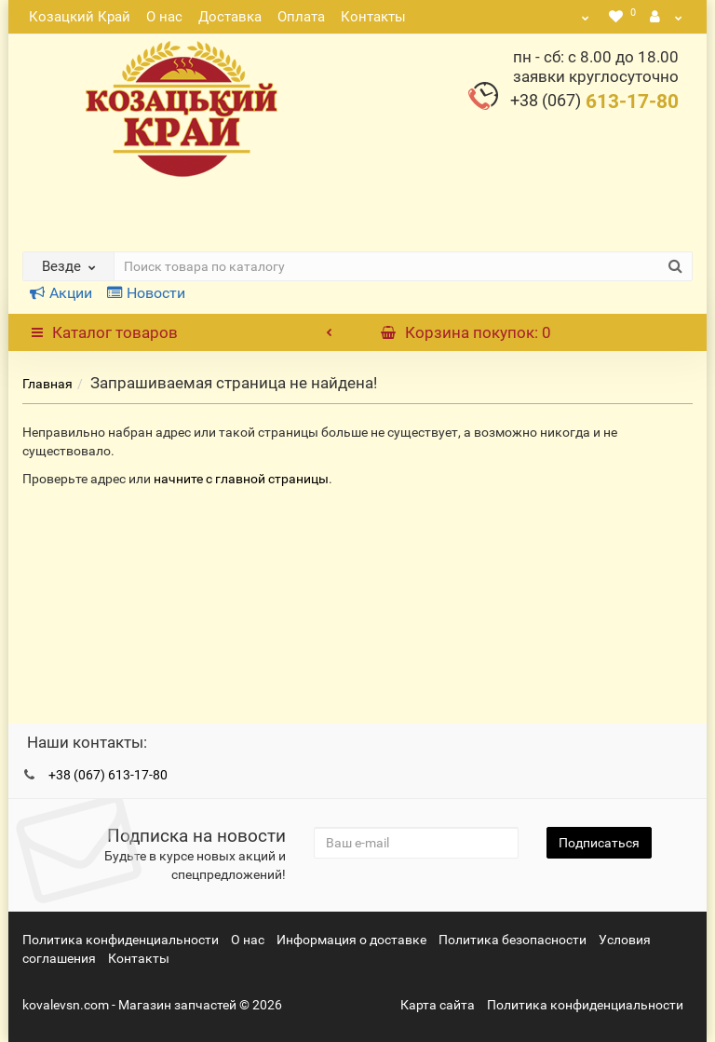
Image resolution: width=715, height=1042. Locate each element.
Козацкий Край (79, 16)
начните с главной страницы (241, 478)
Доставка (230, 16)
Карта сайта (437, 1004)
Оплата (301, 16)
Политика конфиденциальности (120, 939)
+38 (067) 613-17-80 (108, 774)
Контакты (373, 16)
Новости (146, 293)
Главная (47, 383)
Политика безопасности (512, 939)
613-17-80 (594, 101)
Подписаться (599, 842)
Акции (61, 293)
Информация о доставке (351, 939)
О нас (164, 16)
